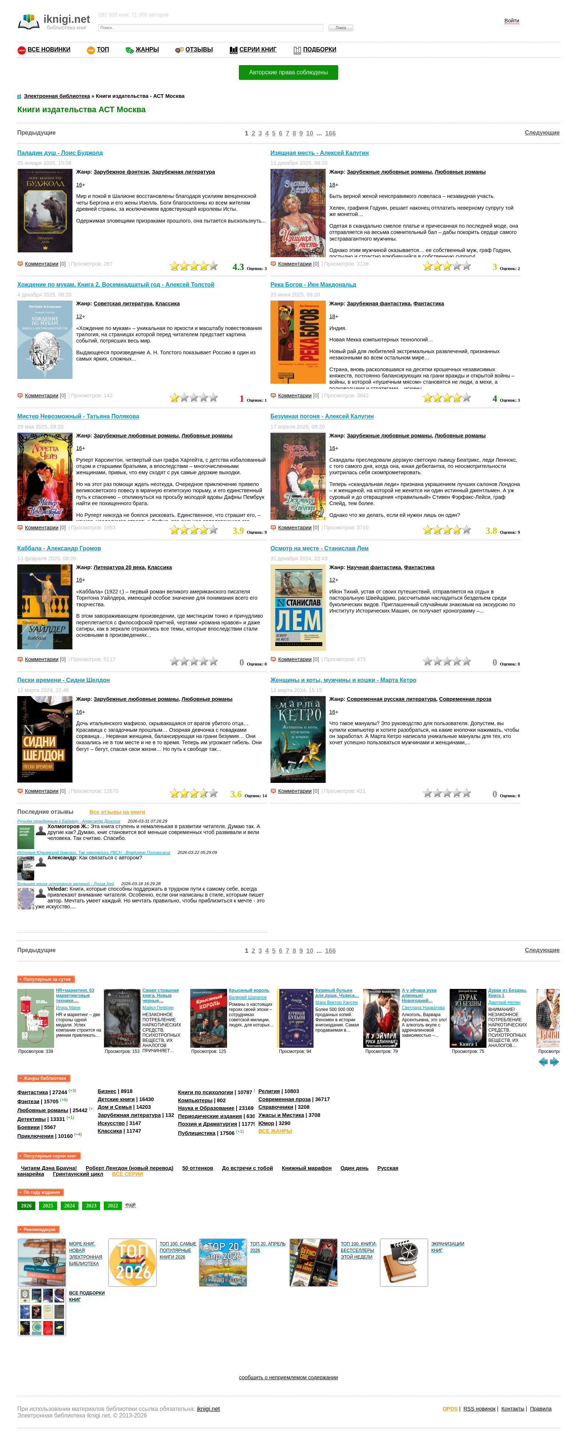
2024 (69, 1206)
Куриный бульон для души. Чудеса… (337, 993)
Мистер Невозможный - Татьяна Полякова (78, 417)
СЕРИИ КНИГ (258, 49)
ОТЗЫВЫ (199, 49)
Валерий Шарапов (247, 997)
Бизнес (107, 1091)
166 (330, 133)
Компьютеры (195, 1100)
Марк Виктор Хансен (336, 1002)
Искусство (111, 1123)
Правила (541, 1409)
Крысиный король (249, 990)
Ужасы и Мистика (281, 1115)
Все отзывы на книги (117, 812)
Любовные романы (460, 172)
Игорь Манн (68, 1007)
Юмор (266, 1123)
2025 (48, 1206)
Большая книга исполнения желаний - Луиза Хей (65, 883)
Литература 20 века (119, 567)
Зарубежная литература (183, 172)
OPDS (450, 1409)
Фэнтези (28, 1101)
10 (309, 133)
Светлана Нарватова (423, 1007)
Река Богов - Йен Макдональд (313, 284)
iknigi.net (208, 1409)
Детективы (31, 1119)
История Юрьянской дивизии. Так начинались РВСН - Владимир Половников (93, 852)
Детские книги (116, 1099)
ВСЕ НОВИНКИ (49, 49)
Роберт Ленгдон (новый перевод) (129, 1168)
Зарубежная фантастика (379, 303)
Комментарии (42, 264)
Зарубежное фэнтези (121, 172)
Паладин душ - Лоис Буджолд (60, 153)
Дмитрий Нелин (504, 1002)
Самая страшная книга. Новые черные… (160, 995)
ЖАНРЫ (147, 49)
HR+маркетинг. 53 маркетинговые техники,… (75, 995)
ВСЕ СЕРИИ (127, 1174)
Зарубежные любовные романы (389, 172)
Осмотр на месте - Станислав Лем (319, 548)
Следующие (542, 133)
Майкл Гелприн (158, 1007)
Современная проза (465, 699)
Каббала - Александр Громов (59, 548)
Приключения (35, 1136)
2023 (91, 1206)
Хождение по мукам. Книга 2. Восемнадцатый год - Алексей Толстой (115, 284)
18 (332, 185)
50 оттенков (197, 1168)
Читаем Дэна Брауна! (49, 1168)
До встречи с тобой (247, 1168)
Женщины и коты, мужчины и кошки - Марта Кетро (343, 680)
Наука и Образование (206, 1108)
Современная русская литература (391, 699)
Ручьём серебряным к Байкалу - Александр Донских (68, 821)
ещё (130, 1204)
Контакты (513, 1409)
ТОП (103, 49)
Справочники (275, 1107)
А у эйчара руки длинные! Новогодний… (419, 995)
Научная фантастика (374, 567)
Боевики (28, 1127)
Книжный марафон (307, 1168)
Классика (167, 303)
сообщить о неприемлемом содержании (288, 1377)
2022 (112, 1206)
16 (79, 185)
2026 (26, 1206)
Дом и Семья (115, 1107)
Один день (354, 1168)
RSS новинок (479, 1409)
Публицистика (197, 1133)
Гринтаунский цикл (78, 1174)
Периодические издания (210, 1116)
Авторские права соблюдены (288, 72)
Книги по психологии (205, 1092)
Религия (269, 1091)
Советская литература (123, 303)
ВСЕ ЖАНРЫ (275, 1131)
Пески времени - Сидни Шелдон (63, 680)
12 (79, 316)
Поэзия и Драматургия (207, 1124)
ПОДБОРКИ (319, 49)
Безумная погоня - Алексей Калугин (322, 417)
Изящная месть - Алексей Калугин (319, 153)
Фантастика (429, 303)
